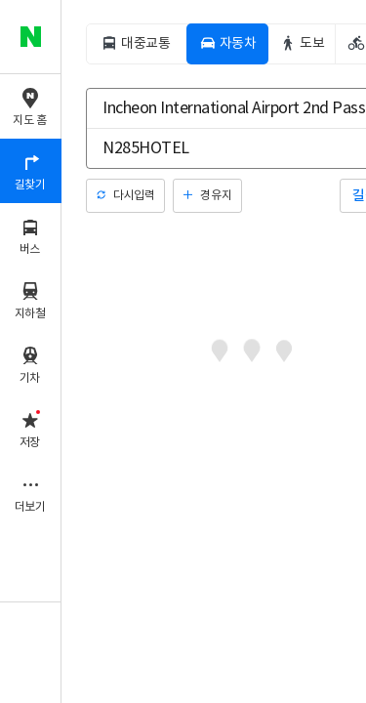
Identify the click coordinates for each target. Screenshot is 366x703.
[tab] (135, 43)
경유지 (215, 195)
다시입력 (133, 195)
